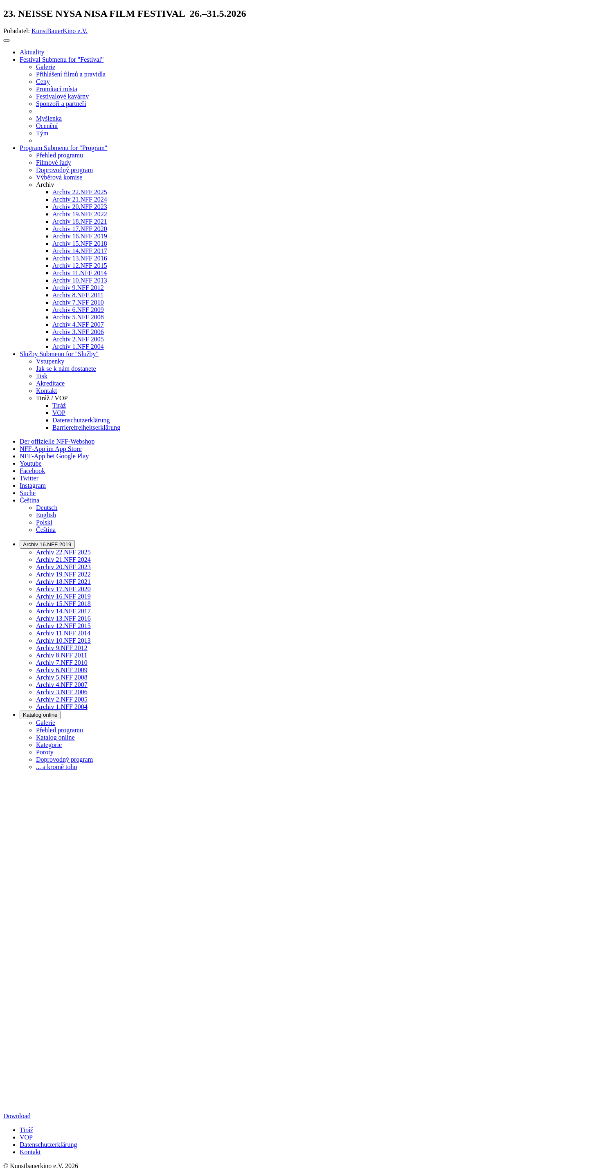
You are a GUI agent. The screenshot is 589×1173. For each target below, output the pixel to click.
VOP (26, 1137)
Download (17, 1115)
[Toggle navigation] (6, 40)
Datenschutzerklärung (48, 1144)
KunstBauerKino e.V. (59, 30)
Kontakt (30, 1151)
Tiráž (26, 1129)
